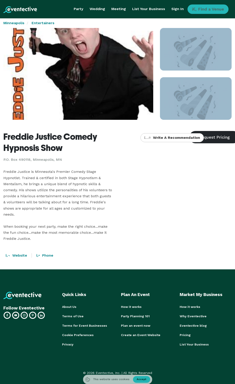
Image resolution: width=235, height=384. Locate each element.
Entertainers (43, 23)
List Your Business (148, 9)
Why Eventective (193, 316)
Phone (44, 255)
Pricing (185, 335)
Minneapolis (13, 23)
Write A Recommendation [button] (172, 137)
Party (78, 9)
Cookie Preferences (78, 335)
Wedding (97, 9)
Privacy (67, 344)
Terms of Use (73, 316)
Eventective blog (193, 325)
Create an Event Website (140, 335)
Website (16, 255)
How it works (131, 307)
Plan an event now (135, 325)
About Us (69, 307)
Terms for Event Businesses (84, 325)
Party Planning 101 (135, 316)
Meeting (118, 9)
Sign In (177, 9)
